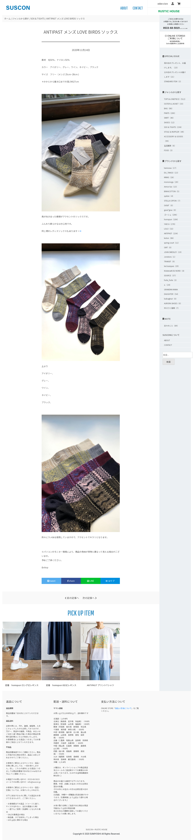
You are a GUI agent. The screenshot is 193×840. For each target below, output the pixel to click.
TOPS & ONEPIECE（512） (175, 99)
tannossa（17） (170, 168)
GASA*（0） (169, 205)
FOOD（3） (169, 150)
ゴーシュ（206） (171, 214)
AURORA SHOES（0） (173, 303)
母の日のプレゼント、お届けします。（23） (175, 65)
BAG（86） (168, 108)
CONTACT (138, 8)
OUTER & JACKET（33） (174, 103)
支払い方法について (123, 708)
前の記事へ (72, 598)
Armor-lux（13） (171, 186)
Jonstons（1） (170, 256)
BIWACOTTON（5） (172, 191)
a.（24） (167, 284)
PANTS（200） (170, 113)
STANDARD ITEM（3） (173, 81)
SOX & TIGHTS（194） (173, 127)
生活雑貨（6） (170, 145)
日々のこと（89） (171, 325)
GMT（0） (168, 247)
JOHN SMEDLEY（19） (173, 252)
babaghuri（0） (170, 298)
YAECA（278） (170, 224)
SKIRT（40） (169, 117)
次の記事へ (89, 598)
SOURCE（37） (170, 275)
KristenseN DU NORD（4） (174, 270)
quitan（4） (169, 196)
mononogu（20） (171, 182)
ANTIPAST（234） (171, 233)
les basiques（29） (172, 266)
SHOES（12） (170, 122)
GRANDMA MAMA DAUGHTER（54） (171, 291)
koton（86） (169, 238)
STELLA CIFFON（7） (172, 200)
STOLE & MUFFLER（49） (174, 131)
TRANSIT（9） (170, 261)
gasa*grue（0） (170, 210)
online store (163, 3)
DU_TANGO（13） (171, 172)
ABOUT (124, 8)
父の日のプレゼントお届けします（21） (175, 74)
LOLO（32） (169, 228)
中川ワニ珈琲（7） (172, 308)
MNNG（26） (169, 177)
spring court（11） (172, 242)
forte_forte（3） (171, 280)
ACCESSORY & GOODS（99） (173, 138)
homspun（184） (171, 219)
